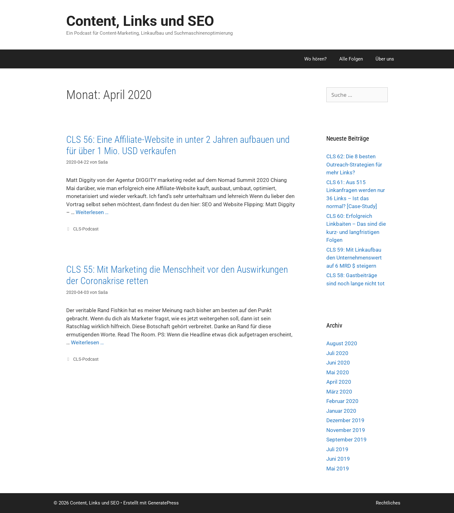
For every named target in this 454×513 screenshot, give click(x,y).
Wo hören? (315, 59)
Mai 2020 (337, 372)
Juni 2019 (338, 459)
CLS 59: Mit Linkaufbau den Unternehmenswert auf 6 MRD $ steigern (354, 258)
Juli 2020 (337, 353)
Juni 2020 (338, 362)
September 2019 (346, 439)
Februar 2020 (342, 401)
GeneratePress (163, 503)
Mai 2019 (337, 468)
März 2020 (339, 391)
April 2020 (338, 382)
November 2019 (345, 430)
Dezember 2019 (345, 420)
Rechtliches (388, 503)
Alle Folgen (351, 59)
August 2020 (341, 343)
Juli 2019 (337, 449)
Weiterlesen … (92, 212)
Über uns (384, 59)
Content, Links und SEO (140, 21)
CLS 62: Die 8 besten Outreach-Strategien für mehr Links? (354, 164)
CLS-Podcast (86, 229)
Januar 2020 (341, 411)
